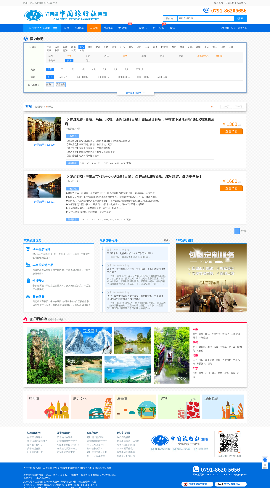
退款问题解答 (123, 437)
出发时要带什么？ (126, 448)
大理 (201, 334)
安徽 (49, 50)
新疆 (198, 47)
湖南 (90, 47)
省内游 (108, 28)
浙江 (215, 47)
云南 (57, 47)
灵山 (88, 60)
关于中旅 (27, 468)
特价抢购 (159, 27)
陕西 (57, 50)
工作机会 (47, 468)
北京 (98, 47)
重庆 (206, 47)
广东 (122, 47)
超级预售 (74, 475)
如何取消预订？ (35, 445)
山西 (223, 47)
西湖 (69, 60)
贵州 (114, 47)
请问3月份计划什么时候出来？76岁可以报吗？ (130, 253)
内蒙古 (164, 47)
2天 (72, 69)
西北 (174, 47)
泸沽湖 (225, 334)
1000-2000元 (103, 77)
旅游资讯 (242, 28)
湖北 (139, 47)
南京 (162, 56)
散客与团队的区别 (126, 445)
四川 (155, 47)
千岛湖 (52, 60)
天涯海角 (226, 360)
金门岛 (232, 347)
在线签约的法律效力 (67, 448)
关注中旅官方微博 (198, 484)
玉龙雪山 (235, 334)
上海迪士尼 (202, 56)
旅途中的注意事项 (126, 452)
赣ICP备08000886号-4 (85, 485)
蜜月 (55, 475)
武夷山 (200, 350)
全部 (49, 47)
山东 (130, 47)
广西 (106, 47)
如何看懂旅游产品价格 (128, 441)
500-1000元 (83, 77)
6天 (116, 69)
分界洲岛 (201, 363)
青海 (65, 50)
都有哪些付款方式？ (97, 441)
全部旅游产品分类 (43, 28)
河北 (231, 47)
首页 (66, 28)
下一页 (238, 106)
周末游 (84, 475)
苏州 (88, 56)
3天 (83, 69)
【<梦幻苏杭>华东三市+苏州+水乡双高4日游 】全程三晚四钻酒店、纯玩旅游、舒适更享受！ (133, 176)
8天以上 (140, 69)
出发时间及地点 (35, 452)
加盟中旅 (67, 468)
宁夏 (73, 50)
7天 (126, 69)
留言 (233, 28)
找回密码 (241, 2)
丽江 (207, 334)
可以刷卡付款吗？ (96, 437)
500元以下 (65, 77)
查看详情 (231, 131)
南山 (218, 360)
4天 (94, 69)
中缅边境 (203, 337)
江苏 (147, 47)
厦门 (195, 347)
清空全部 (60, 84)
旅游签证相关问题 (126, 456)
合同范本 (87, 468)
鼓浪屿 (202, 347)
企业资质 (57, 468)
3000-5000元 (143, 77)
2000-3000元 (123, 77)
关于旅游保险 (34, 448)
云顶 (216, 347)
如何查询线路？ (35, 437)
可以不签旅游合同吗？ (68, 445)
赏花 (48, 475)
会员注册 (229, 2)
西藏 (182, 47)
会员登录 (218, 2)
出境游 (79, 28)
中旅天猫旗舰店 (232, 484)
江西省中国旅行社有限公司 (48, 485)
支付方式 (97, 468)
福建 (65, 47)
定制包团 (225, 28)
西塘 (125, 56)
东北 (190, 47)
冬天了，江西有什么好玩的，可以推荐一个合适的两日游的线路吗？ (136, 270)
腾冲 (195, 337)
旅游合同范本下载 (66, 452)
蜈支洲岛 (209, 360)
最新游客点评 (109, 240)
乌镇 (69, 56)
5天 (105, 69)
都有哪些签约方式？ (67, 441)
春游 (41, 475)
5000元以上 (163, 77)
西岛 (210, 363)
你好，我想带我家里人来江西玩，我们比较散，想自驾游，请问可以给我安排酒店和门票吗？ (136, 297)
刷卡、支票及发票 (96, 456)
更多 (128, 163)
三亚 (195, 360)
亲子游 (63, 475)
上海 (144, 56)
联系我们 (37, 468)
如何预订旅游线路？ (37, 441)
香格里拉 (216, 334)
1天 (61, 69)
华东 (81, 47)
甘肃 (81, 50)
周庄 (106, 56)
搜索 (240, 18)
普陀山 (219, 56)
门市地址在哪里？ (66, 437)
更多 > (167, 240)
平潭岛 (223, 347)
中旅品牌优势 (32, 240)
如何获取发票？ (95, 448)
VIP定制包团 (184, 240)
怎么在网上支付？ (96, 445)
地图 (94, 481)
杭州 (51, 56)
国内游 (93, 28)
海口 (201, 360)
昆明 (195, 334)
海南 (73, 47)
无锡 (181, 56)
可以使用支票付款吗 (97, 452)
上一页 (226, 106)
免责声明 (77, 468)
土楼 (210, 347)
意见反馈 (106, 468)
